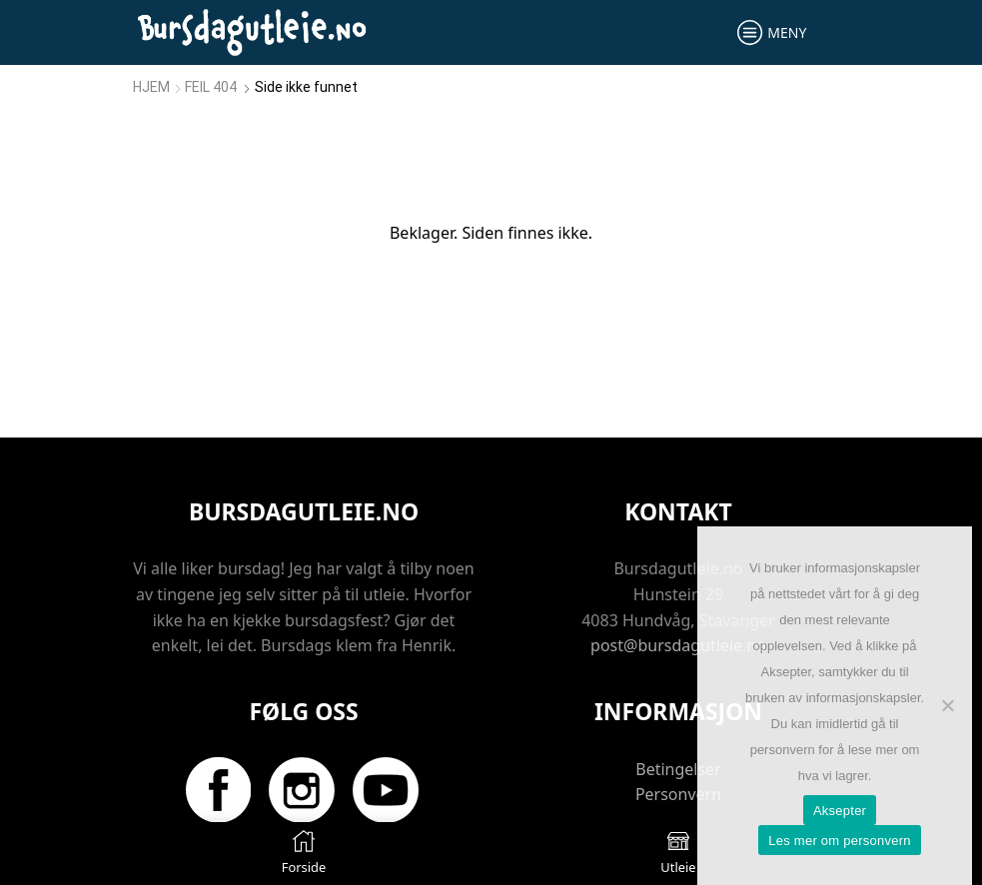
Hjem (151, 87)
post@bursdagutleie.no (678, 645)
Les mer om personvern (839, 840)
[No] (947, 705)
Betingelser (678, 769)
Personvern (678, 794)
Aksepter (839, 810)
